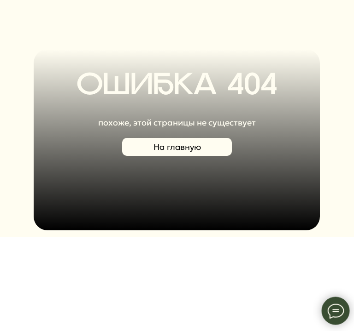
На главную (177, 147)
